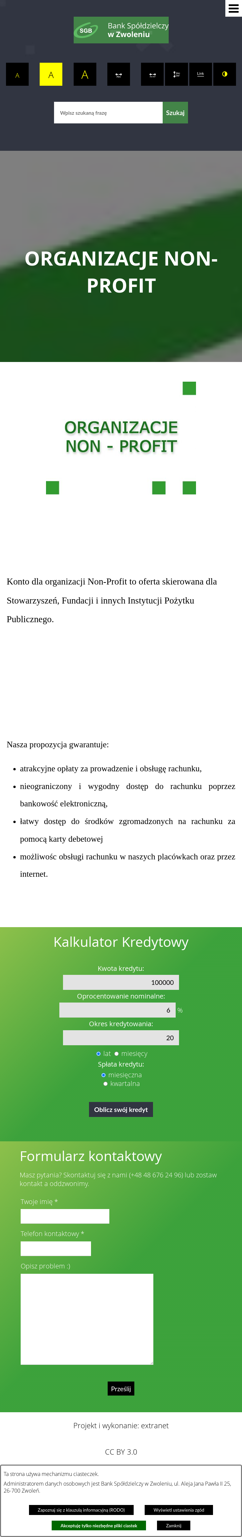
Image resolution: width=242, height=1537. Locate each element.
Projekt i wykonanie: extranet (121, 1425)
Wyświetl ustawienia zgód (179, 1510)
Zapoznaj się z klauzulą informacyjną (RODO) (81, 1510)
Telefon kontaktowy (50, 1233)
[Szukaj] (175, 112)
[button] (233, 8)
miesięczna (125, 1075)
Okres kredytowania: (121, 1024)
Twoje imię (37, 1201)
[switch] (118, 74)
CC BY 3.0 (121, 1452)
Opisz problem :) (45, 1266)
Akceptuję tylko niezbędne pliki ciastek (99, 1525)
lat (107, 1053)
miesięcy (134, 1053)
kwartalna (125, 1083)
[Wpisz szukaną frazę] (108, 112)
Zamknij (173, 1525)
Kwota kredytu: (121, 968)
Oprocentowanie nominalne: (121, 996)
